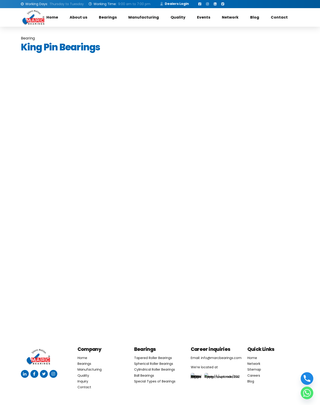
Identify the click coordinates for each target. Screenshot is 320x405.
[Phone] (307, 378)
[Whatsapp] (307, 393)
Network (230, 17)
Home (52, 17)
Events (203, 17)
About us (78, 17)
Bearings (108, 17)
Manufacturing (143, 17)
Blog (254, 17)
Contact (279, 17)
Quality (178, 17)
